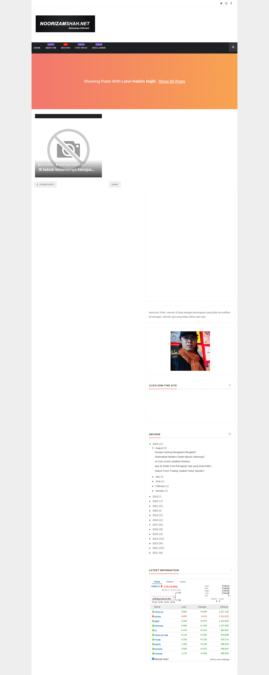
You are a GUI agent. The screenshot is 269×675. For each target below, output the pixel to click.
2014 (187, 478)
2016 (187, 469)
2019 (187, 455)
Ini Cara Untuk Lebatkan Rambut (203, 395)
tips (83, 165)
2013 (187, 483)
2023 (187, 436)
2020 (187, 450)
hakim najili (65, 165)
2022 (187, 441)
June (190, 421)
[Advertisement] (206, 169)
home (37, 48)
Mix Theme (170, 664)
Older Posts (46, 184)
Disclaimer (99, 46)
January (191, 430)
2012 (187, 488)
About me (51, 46)
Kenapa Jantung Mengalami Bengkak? (207, 383)
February (192, 426)
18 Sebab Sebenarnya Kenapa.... (66, 169)
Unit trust (81, 46)
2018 (187, 460)
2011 (187, 492)
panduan (75, 165)
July (189, 416)
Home (115, 184)
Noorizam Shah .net (128, 664)
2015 (187, 474)
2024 (187, 375)
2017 (187, 464)
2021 (187, 445)
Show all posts (172, 81)
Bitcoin (66, 46)
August (191, 379)
